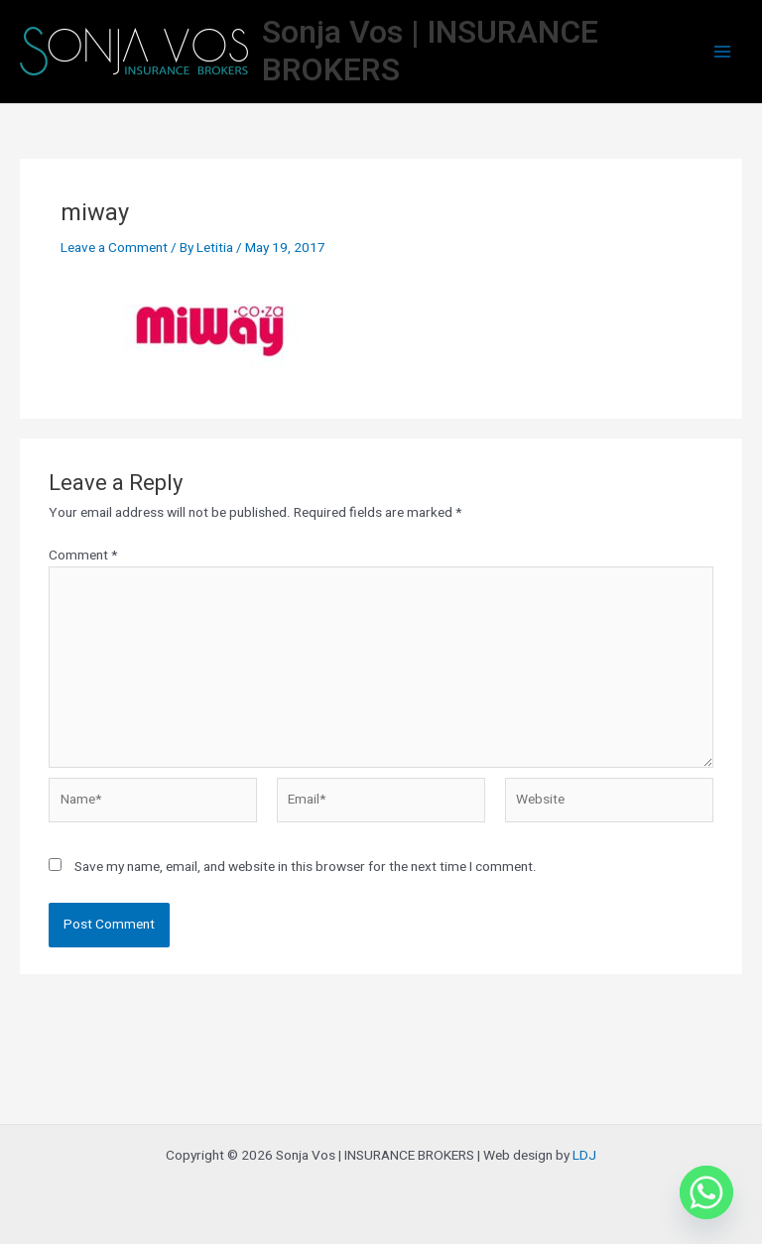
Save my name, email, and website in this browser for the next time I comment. (305, 867)
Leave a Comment (114, 248)
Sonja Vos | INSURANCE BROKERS (430, 51)
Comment (83, 555)
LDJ (584, 1156)
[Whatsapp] (706, 1192)
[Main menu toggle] (722, 52)
